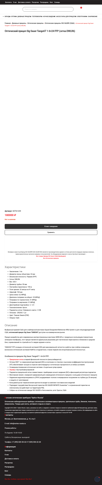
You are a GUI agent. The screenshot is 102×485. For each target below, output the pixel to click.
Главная (8, 23)
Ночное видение (49, 16)
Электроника (82, 16)
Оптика (14, 16)
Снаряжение (92, 16)
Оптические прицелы (35, 23)
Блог (51, 2)
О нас (15, 2)
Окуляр (12, 370)
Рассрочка (35, 2)
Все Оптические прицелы (51, 258)
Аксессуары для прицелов (66, 16)
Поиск (71, 9)
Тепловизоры (37, 16)
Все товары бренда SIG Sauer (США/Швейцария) (51, 256)
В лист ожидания (51, 226)
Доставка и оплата (24, 2)
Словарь (57, 2)
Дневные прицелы (24, 16)
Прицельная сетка (16, 359)
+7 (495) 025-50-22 (19, 442)
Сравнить (51, 232)
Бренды (7, 16)
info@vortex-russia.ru (18, 423)
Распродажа (44, 2)
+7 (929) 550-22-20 (34, 442)
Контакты (8, 2)
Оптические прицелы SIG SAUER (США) (59, 23)
